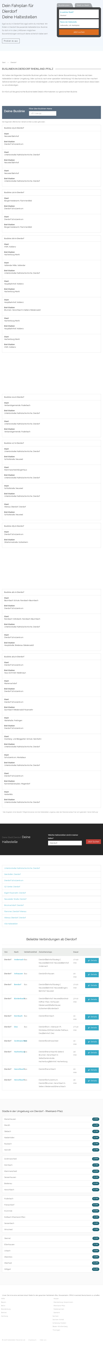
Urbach (51, 1250)
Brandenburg (6, 1309)
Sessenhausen (51, 1177)
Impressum (32, 1340)
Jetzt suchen (79, 32)
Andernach (19, 960)
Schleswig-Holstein (59, 1323)
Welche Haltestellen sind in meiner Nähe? (63, 836)
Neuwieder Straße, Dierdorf (15, 899)
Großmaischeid (20, 1041)
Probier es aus (11, 41)
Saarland (57, 1312)
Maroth (51, 1125)
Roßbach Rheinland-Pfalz (51, 1217)
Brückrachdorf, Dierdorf (14, 905)
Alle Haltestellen (11, 924)
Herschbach (19, 1080)
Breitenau (51, 1183)
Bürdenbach (19, 998)
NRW (3, 1299)
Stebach (51, 1131)
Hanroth (51, 1150)
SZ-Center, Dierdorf (12, 887)
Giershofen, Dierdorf (12, 874)
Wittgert (51, 1269)
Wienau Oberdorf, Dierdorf (15, 918)
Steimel (51, 1238)
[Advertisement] (49, 374)
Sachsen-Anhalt (58, 1319)
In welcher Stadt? (67, 12)
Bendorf (17, 984)
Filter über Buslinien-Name (40, 109)
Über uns (43, 1340)
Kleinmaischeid (51, 1171)
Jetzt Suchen (93, 842)
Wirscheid (51, 1229)
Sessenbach (51, 1223)
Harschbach (19, 1069)
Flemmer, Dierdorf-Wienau (15, 911)
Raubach (51, 1143)
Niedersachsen (59, 1309)
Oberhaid (51, 1263)
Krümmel (51, 1211)
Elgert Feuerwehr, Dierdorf (15, 893)
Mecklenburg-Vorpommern (63, 1302)
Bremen (4, 1312)
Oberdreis (51, 1257)
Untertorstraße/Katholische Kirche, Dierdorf (22, 868)
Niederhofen (51, 1137)
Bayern (3, 1302)
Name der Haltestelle (68, 22)
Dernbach (18, 1016)
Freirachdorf (51, 1205)
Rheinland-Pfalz (59, 1306)
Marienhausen (51, 1119)
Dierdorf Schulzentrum (13, 880)
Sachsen (56, 1316)
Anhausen (18, 974)
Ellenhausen (51, 1244)
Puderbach (51, 1198)
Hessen (56, 1299)
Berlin (3, 1306)
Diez (16, 1027)
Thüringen (56, 1330)
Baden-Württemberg (60, 1326)
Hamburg (4, 1316)
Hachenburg (19, 1052)
